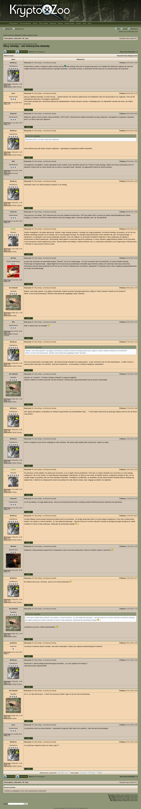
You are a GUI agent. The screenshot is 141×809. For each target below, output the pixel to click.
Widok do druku (9, 55)
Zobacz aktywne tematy (30, 35)
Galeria (35, 23)
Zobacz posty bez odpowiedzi (12, 35)
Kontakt (78, 23)
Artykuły (60, 23)
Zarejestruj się (18, 29)
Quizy (84, 23)
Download (53, 23)
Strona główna (13, 23)
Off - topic (25, 38)
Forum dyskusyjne (25, 23)
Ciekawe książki (69, 23)
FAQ (117, 29)
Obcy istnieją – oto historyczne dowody (26, 46)
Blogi (89, 23)
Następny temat (132, 55)
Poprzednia (131, 52)
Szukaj (124, 29)
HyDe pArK (17, 38)
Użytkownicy (133, 29)
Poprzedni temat (122, 55)
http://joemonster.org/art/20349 (35, 666)
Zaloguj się (7, 29)
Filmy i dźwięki (43, 23)
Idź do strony (124, 52)
